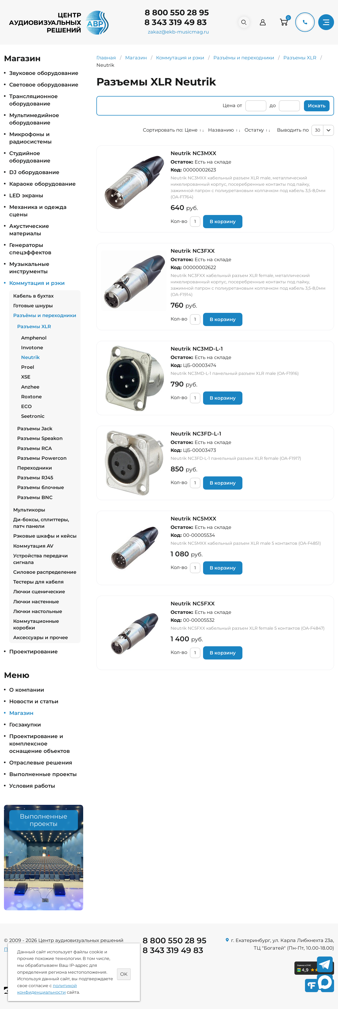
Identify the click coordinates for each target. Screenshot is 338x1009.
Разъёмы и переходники (44, 315)
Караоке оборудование (42, 184)
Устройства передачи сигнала (40, 559)
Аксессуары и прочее (40, 637)
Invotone (32, 348)
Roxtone (31, 397)
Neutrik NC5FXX (193, 603)
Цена (229, 105)
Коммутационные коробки (36, 624)
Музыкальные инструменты (29, 268)
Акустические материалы (29, 230)
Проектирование (33, 651)
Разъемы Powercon (42, 458)
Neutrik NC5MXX (193, 518)
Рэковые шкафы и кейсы (45, 536)
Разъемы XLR (34, 326)
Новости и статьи (33, 701)
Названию (221, 130)
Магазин (21, 713)
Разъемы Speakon (40, 438)
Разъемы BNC (35, 497)
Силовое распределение (44, 572)
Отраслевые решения (40, 762)
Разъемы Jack (34, 429)
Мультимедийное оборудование (34, 119)
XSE (25, 377)
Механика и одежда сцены (38, 211)
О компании (26, 690)
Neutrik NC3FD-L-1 (196, 434)
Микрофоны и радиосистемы (30, 138)
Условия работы (32, 786)
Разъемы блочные (40, 487)
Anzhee (30, 387)
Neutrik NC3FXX (193, 251)
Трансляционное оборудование (33, 100)
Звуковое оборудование (43, 73)
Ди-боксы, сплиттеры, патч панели (41, 523)
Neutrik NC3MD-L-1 (197, 349)
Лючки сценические (39, 592)
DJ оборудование (34, 172)
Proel (27, 367)
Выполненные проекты (43, 774)
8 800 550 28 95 (174, 12)
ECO (26, 406)
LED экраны (26, 195)
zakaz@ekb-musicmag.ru (175, 32)
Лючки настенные (36, 602)
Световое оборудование (43, 85)
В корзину (223, 221)
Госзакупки (25, 724)
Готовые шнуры (33, 306)
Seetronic (32, 416)
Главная (106, 58)
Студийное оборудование (29, 157)
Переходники (34, 468)
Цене (191, 130)
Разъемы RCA (34, 448)
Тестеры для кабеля (38, 582)
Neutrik (30, 357)
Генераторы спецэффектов (30, 249)
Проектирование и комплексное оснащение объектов (39, 743)
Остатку (254, 130)
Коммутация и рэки (37, 283)
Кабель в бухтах (33, 296)
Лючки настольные (37, 611)
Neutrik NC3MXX (193, 153)
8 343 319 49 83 (173, 22)
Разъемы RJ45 (35, 478)
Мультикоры (29, 510)
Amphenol (33, 338)
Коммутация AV (33, 546)
